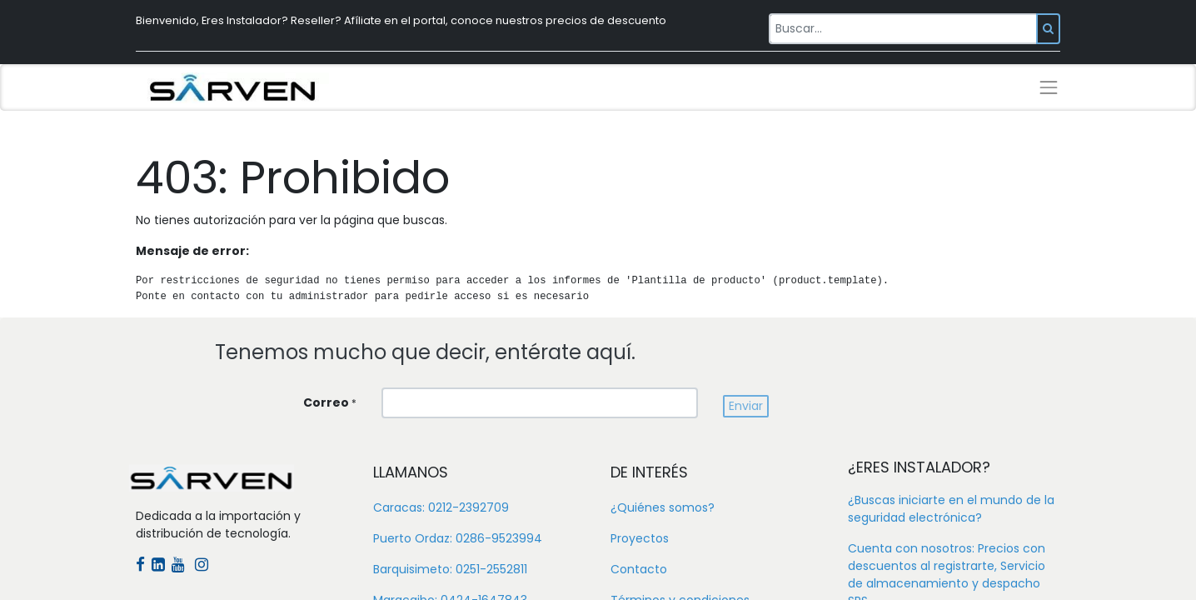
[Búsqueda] (1048, 28)
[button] (746, 406)
